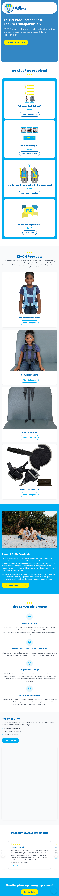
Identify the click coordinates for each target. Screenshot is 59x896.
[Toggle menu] (53, 8)
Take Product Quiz (29, 114)
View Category (29, 323)
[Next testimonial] (56, 855)
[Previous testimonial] (3, 855)
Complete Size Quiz (29, 154)
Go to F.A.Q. (29, 233)
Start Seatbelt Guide (29, 193)
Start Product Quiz (16, 42)
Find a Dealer (10, 740)
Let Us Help (29, 892)
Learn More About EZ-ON (15, 585)
